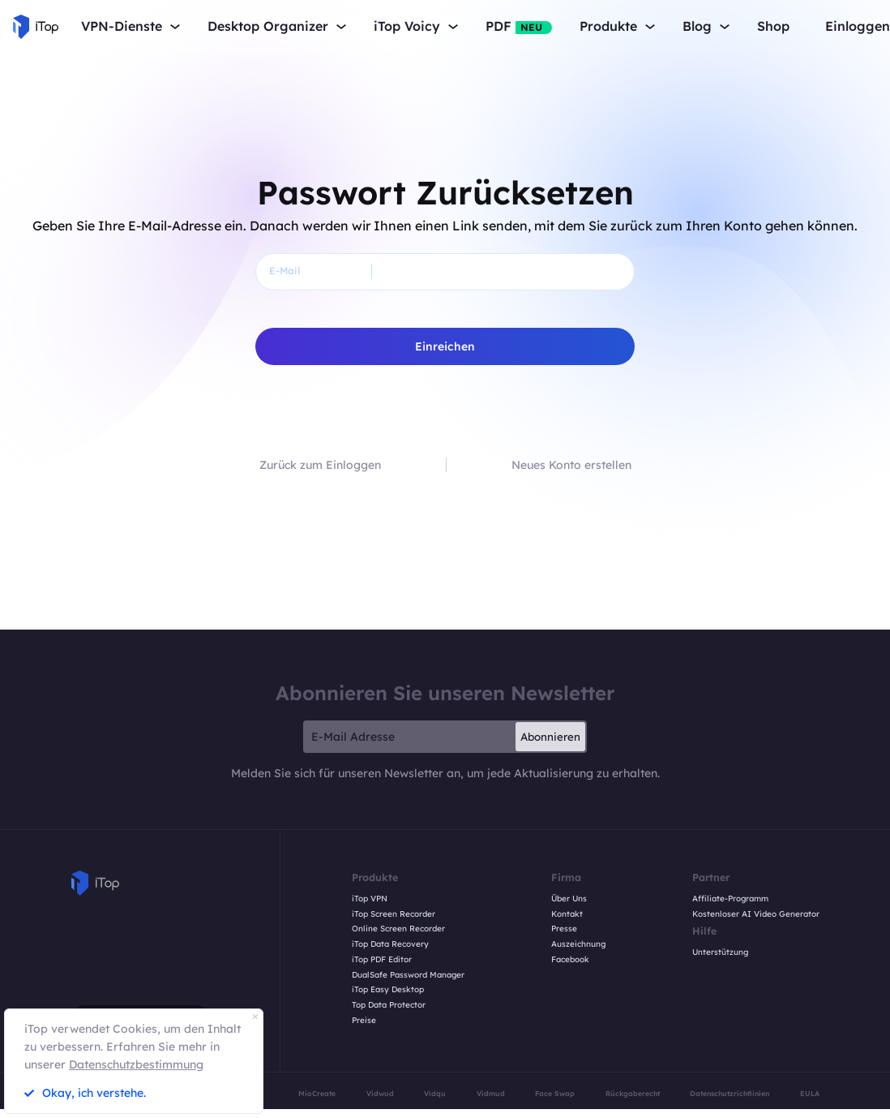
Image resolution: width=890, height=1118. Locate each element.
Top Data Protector (389, 1005)
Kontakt (567, 914)
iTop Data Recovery (390, 944)
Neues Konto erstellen (571, 464)
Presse (564, 929)
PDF (519, 26)
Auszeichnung (578, 944)
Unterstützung (720, 952)
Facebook (570, 960)
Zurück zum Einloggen (320, 464)
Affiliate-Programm (730, 899)
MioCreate (317, 1093)
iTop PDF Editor (382, 960)
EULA (809, 1093)
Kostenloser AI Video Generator (755, 914)
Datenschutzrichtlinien (729, 1093)
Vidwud (380, 1093)
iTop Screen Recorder (393, 914)
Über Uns (569, 899)
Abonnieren (550, 736)
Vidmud (491, 1093)
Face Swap (555, 1093)
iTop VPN (369, 899)
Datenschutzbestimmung (136, 1064)
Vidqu (435, 1093)
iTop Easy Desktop (388, 990)
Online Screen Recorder (398, 929)
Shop (773, 26)
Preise (364, 1021)
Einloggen (857, 26)
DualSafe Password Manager (408, 975)
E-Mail (284, 270)
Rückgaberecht (632, 1093)
